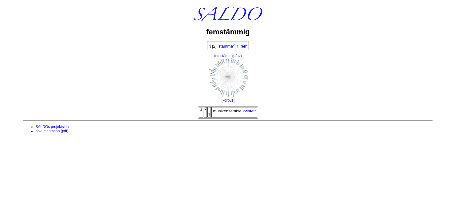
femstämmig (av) (228, 56)
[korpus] (228, 100)
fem (244, 46)
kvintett (249, 111)
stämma (226, 46)
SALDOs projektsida (52, 127)
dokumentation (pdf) (52, 131)
